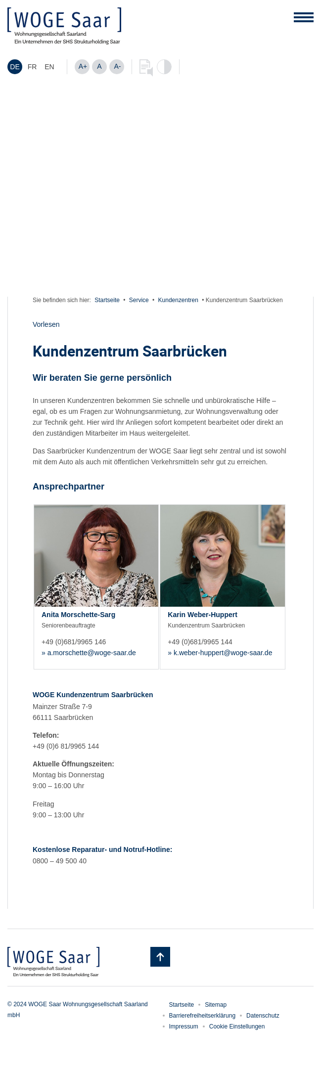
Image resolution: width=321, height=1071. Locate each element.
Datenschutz (262, 1015)
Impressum (183, 1026)
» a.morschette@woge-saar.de (89, 653)
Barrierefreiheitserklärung (202, 1015)
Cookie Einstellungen (237, 1026)
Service (139, 300)
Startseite (107, 300)
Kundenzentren (178, 300)
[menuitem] (14, 66)
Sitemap (216, 1004)
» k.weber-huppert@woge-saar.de (220, 653)
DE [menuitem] (14, 67)
